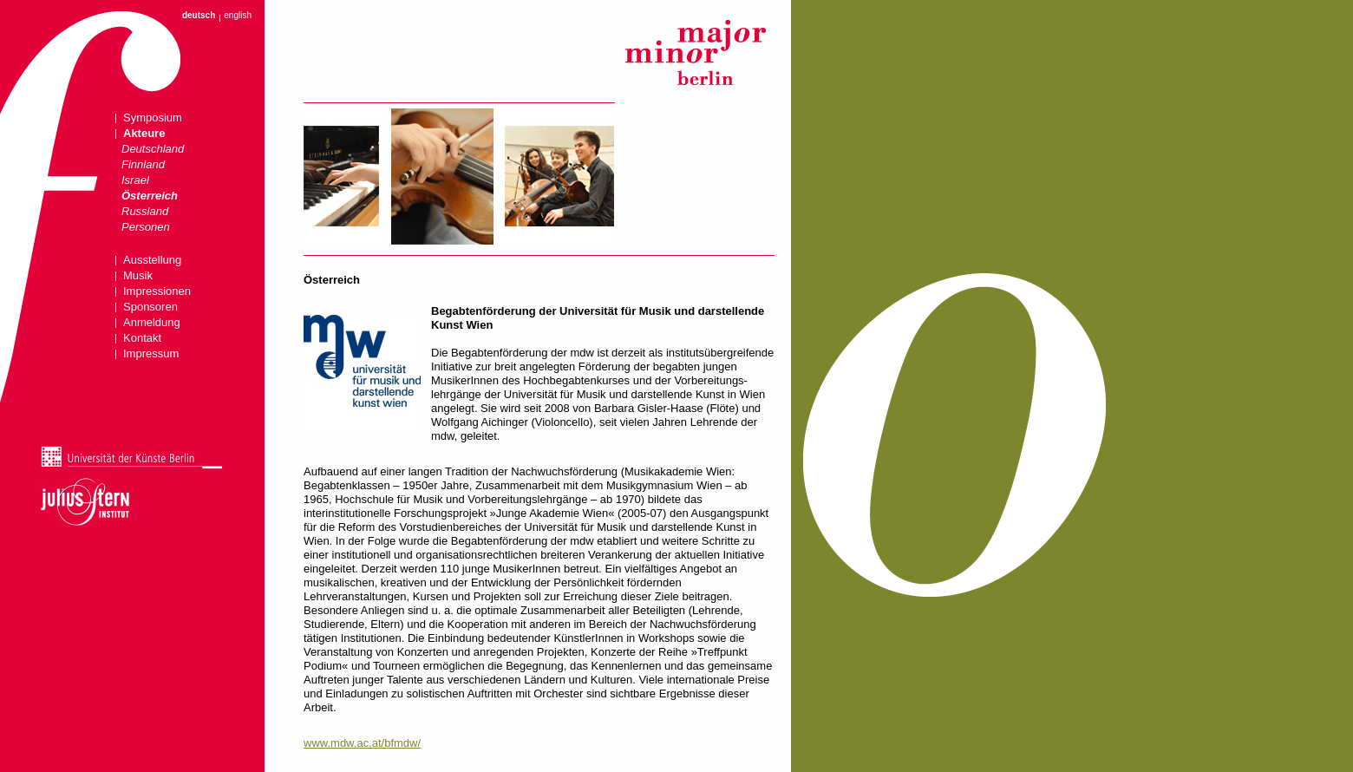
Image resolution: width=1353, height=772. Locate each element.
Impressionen (157, 291)
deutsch (198, 15)
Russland (144, 211)
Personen (145, 226)
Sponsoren (150, 306)
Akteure (144, 133)
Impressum (151, 353)
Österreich (149, 195)
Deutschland (152, 148)
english (238, 15)
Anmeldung (151, 322)
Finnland (143, 164)
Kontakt (142, 337)
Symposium (152, 117)
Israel (135, 179)
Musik (138, 275)
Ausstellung (152, 259)
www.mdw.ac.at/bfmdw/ (362, 742)
